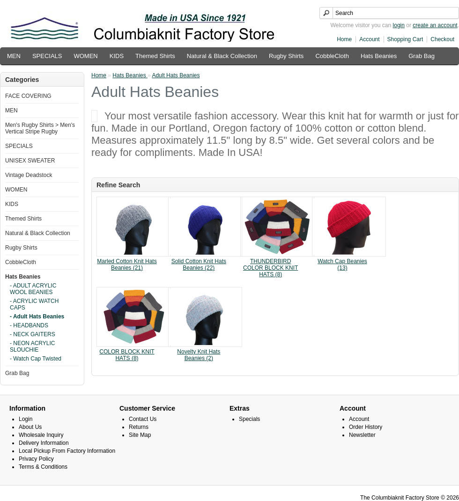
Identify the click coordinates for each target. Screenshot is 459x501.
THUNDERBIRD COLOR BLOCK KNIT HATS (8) (270, 268)
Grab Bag (421, 55)
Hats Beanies (379, 55)
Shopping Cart (405, 39)
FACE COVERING (28, 96)
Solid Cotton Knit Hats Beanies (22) (198, 264)
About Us (30, 427)
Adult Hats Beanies (176, 75)
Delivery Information (44, 443)
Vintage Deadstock (28, 175)
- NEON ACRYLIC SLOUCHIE (32, 346)
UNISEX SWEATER (30, 160)
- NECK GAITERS (32, 334)
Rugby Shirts (286, 55)
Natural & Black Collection (222, 55)
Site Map (140, 435)
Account (369, 39)
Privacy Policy (36, 459)
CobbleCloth (332, 55)
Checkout (442, 39)
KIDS (117, 55)
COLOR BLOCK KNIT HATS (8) (126, 354)
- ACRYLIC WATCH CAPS (34, 304)
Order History (365, 427)
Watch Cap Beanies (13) (342, 264)
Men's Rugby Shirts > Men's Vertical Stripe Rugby (40, 128)
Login (25, 419)
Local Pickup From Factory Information (67, 451)
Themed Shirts (155, 55)
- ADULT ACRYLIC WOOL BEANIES (33, 288)
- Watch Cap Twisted (35, 358)
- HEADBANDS (29, 325)
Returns (138, 427)
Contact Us (142, 419)
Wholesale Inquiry (41, 435)
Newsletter (362, 435)
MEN (14, 55)
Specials (249, 419)
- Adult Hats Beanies (37, 316)
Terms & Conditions (43, 467)
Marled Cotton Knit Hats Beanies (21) (126, 264)
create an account (435, 25)
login (399, 25)
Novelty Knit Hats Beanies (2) (198, 354)
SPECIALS (47, 55)
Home (344, 39)
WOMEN (85, 55)
